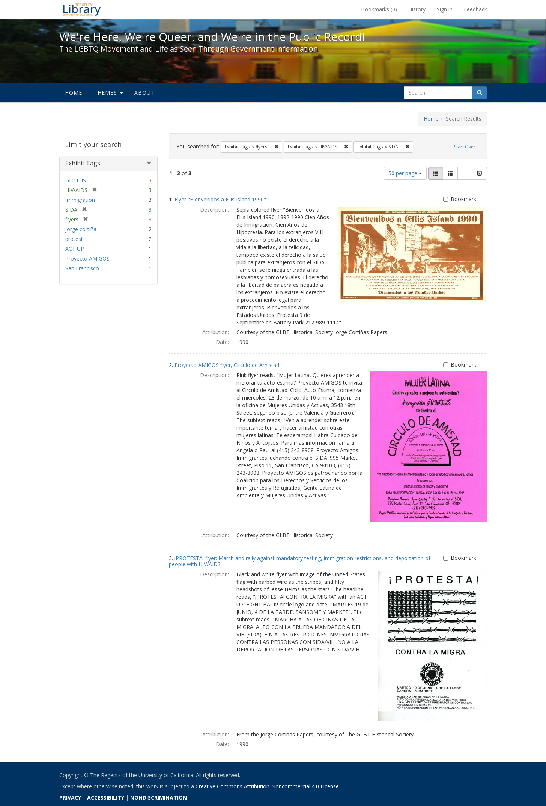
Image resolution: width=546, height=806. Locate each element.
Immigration (80, 199)
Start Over (464, 147)
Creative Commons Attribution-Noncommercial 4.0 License (267, 786)
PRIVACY (70, 797)
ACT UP (74, 248)
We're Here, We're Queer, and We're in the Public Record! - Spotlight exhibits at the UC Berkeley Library (82, 9)
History (417, 9)
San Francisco (82, 268)
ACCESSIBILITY (105, 797)
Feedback (475, 9)
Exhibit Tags (82, 163)
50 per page (405, 173)
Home (74, 92)
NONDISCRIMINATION (158, 797)
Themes (108, 92)
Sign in (445, 9)
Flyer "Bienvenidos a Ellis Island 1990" (220, 199)
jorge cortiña (80, 229)
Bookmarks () (379, 9)
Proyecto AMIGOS (87, 258)
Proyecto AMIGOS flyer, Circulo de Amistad (226, 364)
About (144, 92)
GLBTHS (75, 180)
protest (74, 238)
